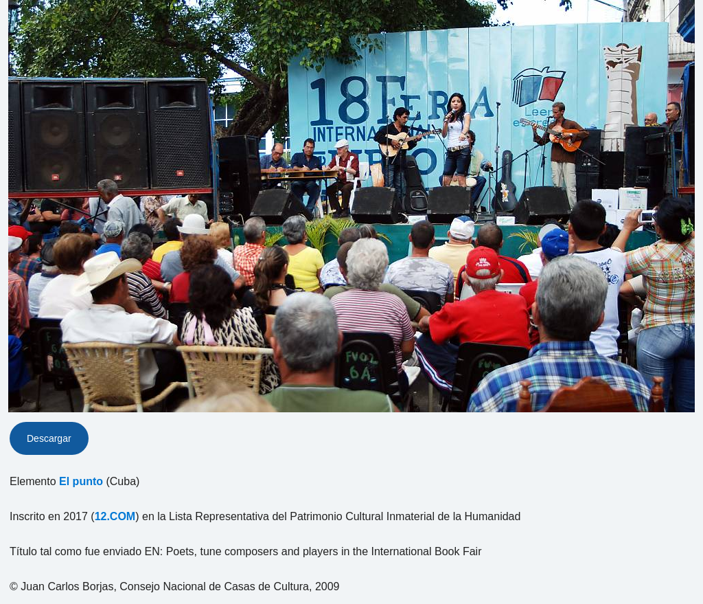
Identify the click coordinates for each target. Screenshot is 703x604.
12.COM (115, 516)
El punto (81, 481)
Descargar (49, 438)
